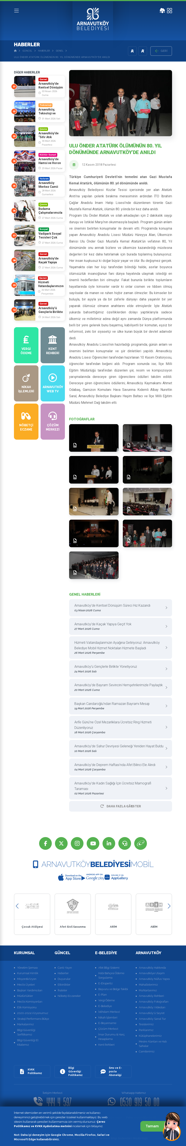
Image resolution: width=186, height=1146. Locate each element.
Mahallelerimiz (148, 984)
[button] (17, 906)
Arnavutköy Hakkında (152, 967)
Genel (60, 50)
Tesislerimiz (146, 1024)
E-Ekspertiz (105, 983)
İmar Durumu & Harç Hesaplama (111, 1037)
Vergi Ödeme (106, 1000)
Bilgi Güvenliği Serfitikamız (26, 1032)
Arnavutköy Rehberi (151, 995)
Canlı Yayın (65, 967)
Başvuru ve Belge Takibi (113, 989)
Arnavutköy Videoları (152, 1007)
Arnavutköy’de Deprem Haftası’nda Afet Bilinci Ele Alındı (119, 767)
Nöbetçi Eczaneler (69, 995)
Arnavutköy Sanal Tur (152, 1018)
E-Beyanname (107, 1023)
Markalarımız (25, 1024)
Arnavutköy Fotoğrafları (153, 1001)
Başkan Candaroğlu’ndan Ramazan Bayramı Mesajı (119, 706)
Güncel (27, 50)
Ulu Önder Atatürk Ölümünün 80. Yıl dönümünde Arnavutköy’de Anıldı (62, 57)
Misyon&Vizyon (26, 978)
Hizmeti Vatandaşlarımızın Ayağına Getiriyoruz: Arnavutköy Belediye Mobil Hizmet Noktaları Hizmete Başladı (119, 648)
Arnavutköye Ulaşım (152, 973)
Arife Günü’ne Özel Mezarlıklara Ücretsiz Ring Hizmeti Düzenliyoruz (119, 727)
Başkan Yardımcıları (29, 990)
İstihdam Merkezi (109, 1011)
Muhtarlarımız (148, 990)
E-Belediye (105, 1006)
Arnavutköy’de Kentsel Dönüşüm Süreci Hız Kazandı (119, 608)
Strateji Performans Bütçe (33, 1018)
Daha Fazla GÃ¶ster (120, 806)
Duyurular (64, 978)
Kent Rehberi (106, 1044)
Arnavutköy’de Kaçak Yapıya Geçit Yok (119, 626)
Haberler (44, 50)
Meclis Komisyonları (29, 1001)
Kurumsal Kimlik (27, 973)
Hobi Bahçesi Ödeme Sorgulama (111, 975)
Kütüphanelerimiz (150, 1035)
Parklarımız (146, 1030)
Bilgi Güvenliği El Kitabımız (27, 1042)
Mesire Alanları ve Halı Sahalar (153, 1044)
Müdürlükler (25, 995)
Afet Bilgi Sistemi (108, 967)
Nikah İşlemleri (107, 1017)
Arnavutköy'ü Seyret (151, 1013)
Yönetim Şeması (27, 967)
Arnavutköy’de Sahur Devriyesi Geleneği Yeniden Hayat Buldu (119, 748)
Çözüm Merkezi (108, 1028)
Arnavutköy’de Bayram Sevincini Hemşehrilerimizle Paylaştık (119, 687)
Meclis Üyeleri (26, 984)
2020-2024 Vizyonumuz (32, 1013)
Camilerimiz (147, 1051)
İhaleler (62, 990)
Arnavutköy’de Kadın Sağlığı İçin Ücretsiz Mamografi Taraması (119, 788)
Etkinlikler (64, 984)
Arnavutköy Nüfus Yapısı (154, 978)
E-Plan (102, 994)
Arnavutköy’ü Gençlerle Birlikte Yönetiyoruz (119, 669)
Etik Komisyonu (27, 1007)
